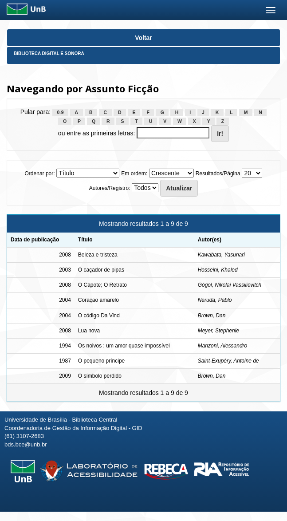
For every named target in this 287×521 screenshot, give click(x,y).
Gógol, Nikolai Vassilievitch (230, 285)
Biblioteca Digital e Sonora (49, 53)
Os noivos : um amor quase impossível (124, 346)
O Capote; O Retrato (102, 285)
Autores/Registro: (109, 188)
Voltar (143, 37)
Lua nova (89, 331)
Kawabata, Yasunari (221, 255)
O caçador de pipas (101, 270)
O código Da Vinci (99, 315)
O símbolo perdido (100, 376)
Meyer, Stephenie (218, 331)
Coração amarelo (98, 300)
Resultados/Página (218, 173)
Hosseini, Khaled (218, 270)
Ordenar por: (40, 173)
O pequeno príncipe (101, 361)
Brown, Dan (212, 315)
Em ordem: (134, 173)
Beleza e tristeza (98, 255)
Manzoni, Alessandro (223, 346)
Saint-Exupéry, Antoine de (228, 361)
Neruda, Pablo (215, 300)
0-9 (60, 112)
